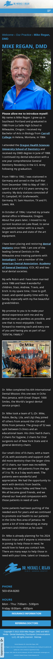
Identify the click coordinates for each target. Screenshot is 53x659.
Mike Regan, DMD (32, 632)
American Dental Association (20, 263)
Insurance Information (26, 613)
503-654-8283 (10, 591)
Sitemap (37, 637)
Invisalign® (9, 259)
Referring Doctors (26, 623)
